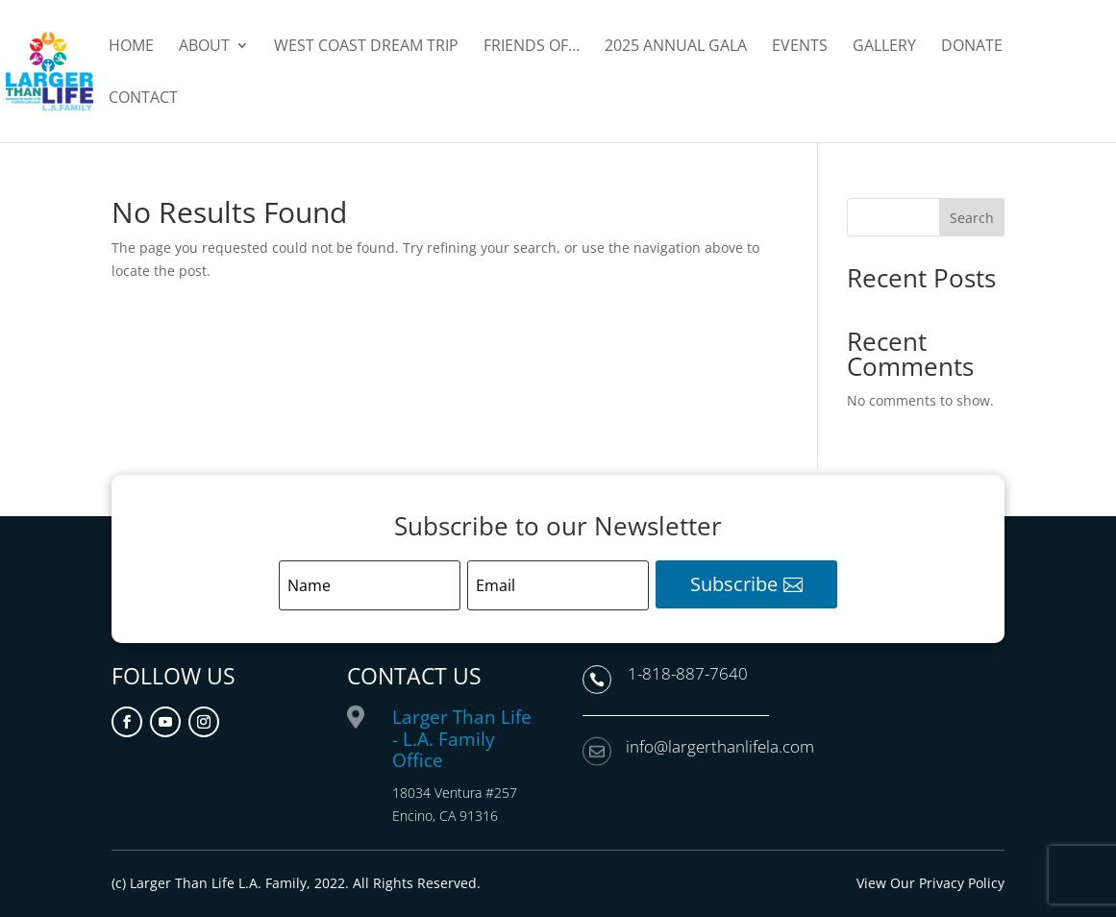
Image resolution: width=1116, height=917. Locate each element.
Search (972, 218)
